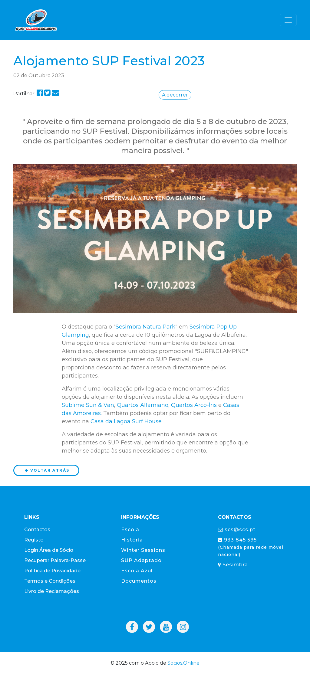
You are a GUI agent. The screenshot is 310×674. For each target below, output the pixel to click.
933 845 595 (250, 547)
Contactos (37, 529)
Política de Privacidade (52, 571)
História (132, 540)
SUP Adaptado (141, 560)
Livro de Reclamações (51, 591)
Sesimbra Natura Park (145, 326)
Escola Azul (137, 571)
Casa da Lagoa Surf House (126, 421)
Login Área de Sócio (48, 550)
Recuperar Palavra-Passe (55, 560)
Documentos (139, 581)
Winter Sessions (143, 550)
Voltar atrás (46, 470)
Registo (34, 540)
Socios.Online (183, 663)
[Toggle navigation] (288, 20)
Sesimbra (233, 565)
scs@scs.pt (237, 529)
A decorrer (175, 95)
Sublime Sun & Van (88, 405)
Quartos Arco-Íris (194, 405)
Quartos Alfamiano (142, 405)
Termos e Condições (49, 581)
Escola (130, 529)
